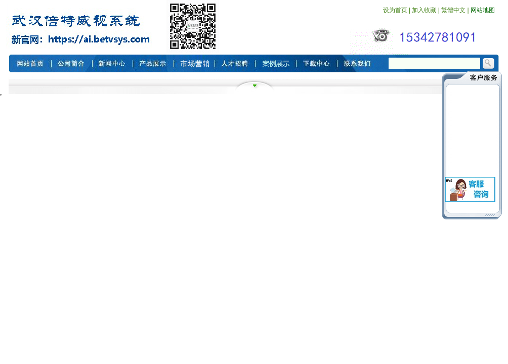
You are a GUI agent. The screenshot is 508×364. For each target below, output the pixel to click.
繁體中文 (453, 10)
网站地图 (483, 10)
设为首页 (395, 10)
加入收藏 (424, 10)
